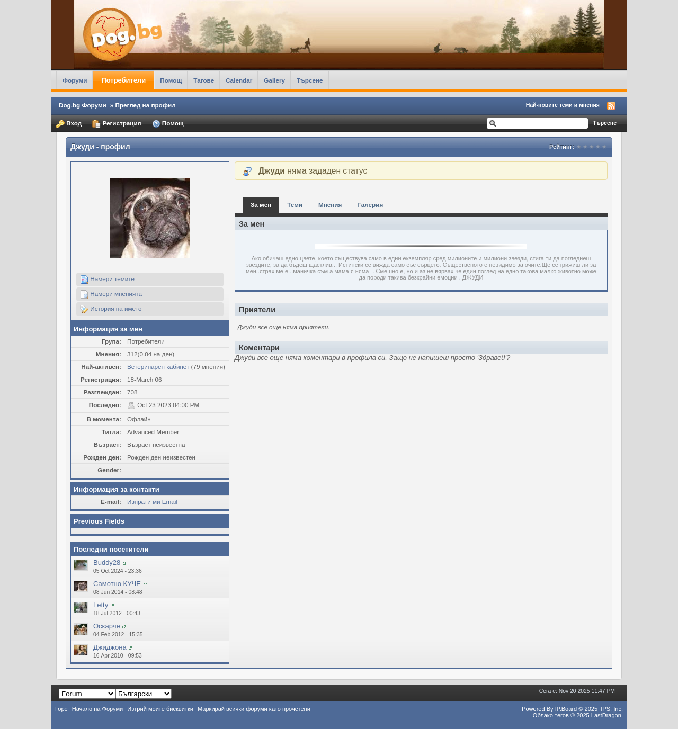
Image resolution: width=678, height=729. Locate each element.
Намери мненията (111, 294)
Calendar (239, 80)
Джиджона (110, 647)
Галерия (370, 204)
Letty (100, 605)
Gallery (274, 80)
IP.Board (566, 709)
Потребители (123, 80)
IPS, (611, 709)
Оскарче (106, 626)
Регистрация (116, 124)
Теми (294, 204)
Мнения (330, 204)
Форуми (75, 80)
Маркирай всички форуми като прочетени (254, 709)
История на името (110, 309)
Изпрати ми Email (152, 501)
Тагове (203, 80)
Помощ (171, 80)
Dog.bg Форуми (82, 105)
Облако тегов (551, 715)
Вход (69, 124)
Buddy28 (106, 562)
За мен (261, 204)
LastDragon (606, 715)
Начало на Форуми (97, 709)
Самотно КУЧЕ (117, 584)
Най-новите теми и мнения (563, 105)
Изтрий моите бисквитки (160, 709)
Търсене (310, 80)
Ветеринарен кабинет (158, 366)
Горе (61, 709)
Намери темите (107, 279)
